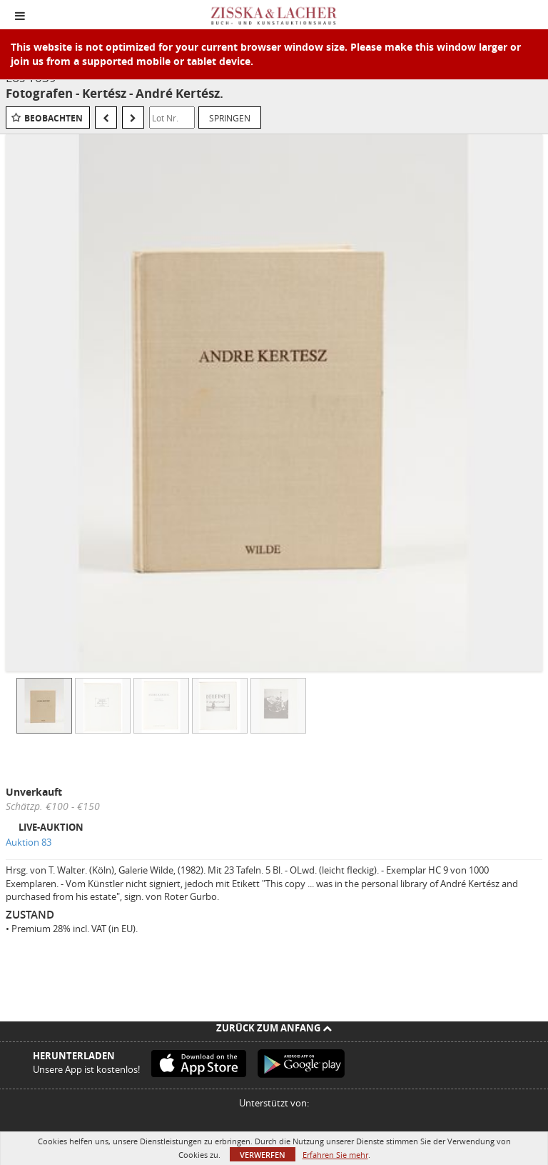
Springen (229, 118)
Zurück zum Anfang (274, 1027)
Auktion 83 (28, 842)
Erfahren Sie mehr (335, 1154)
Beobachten (53, 118)
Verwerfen (262, 1154)
